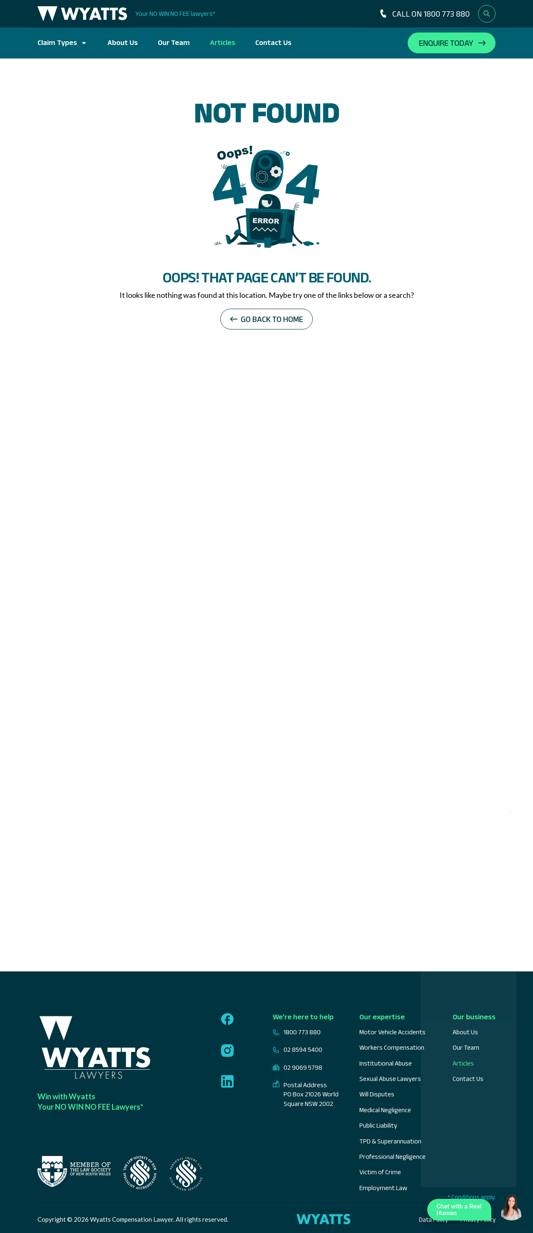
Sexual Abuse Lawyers (390, 1078)
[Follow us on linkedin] (227, 1082)
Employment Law (383, 1187)
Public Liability (378, 1125)
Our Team (174, 42)
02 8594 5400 (297, 1049)
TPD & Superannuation (390, 1141)
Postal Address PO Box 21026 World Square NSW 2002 (306, 1094)
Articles (222, 42)
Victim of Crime (380, 1172)
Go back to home (272, 319)
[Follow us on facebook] (227, 1020)
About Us (122, 42)
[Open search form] (487, 13)
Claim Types (57, 42)
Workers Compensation (391, 1047)
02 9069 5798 (297, 1067)
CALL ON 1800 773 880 (424, 14)
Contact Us (273, 42)
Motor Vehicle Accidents (392, 1032)
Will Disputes (376, 1094)
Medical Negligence (385, 1109)
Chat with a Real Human (461, 1212)
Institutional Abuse (385, 1063)
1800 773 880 (297, 1032)
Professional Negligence (392, 1156)
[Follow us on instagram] (227, 1051)
